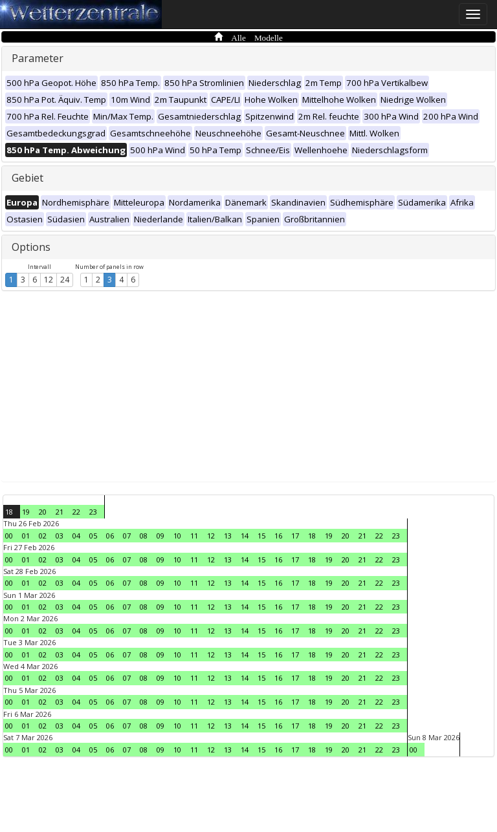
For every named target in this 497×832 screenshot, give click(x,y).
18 (9, 512)
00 (9, 535)
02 (43, 535)
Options (31, 247)
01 (26, 535)
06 (110, 535)
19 (26, 512)
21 (59, 512)
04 (76, 535)
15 (261, 535)
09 (160, 535)
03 (59, 535)
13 (228, 535)
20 (43, 512)
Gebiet (27, 178)
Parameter (37, 58)
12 (48, 279)
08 (144, 535)
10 (177, 535)
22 (76, 512)
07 (127, 535)
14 (244, 535)
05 (93, 535)
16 (278, 535)
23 (93, 512)
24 (64, 279)
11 (194, 535)
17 (295, 535)
